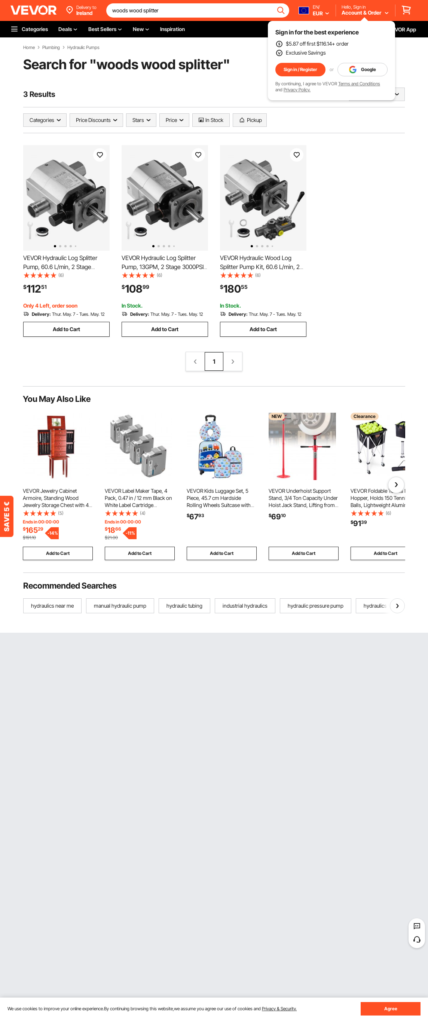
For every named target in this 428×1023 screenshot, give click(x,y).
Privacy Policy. (297, 89)
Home (29, 47)
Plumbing (51, 47)
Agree (390, 1008)
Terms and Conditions (359, 83)
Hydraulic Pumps (83, 47)
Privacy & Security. (279, 1008)
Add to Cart (66, 329)
